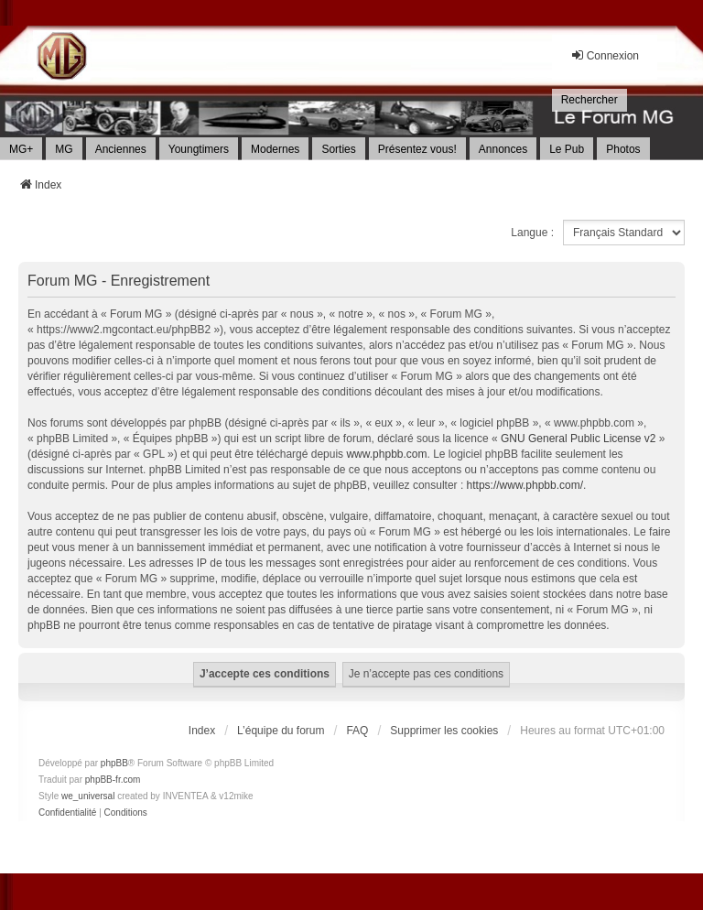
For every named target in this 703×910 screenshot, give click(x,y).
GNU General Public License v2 (578, 438)
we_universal (87, 796)
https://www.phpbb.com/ (525, 485)
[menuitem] (589, 100)
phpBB (114, 763)
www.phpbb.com (386, 454)
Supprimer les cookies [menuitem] (444, 730)
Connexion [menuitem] (604, 55)
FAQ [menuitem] (357, 730)
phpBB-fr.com (113, 780)
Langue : (532, 232)
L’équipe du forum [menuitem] (280, 730)
